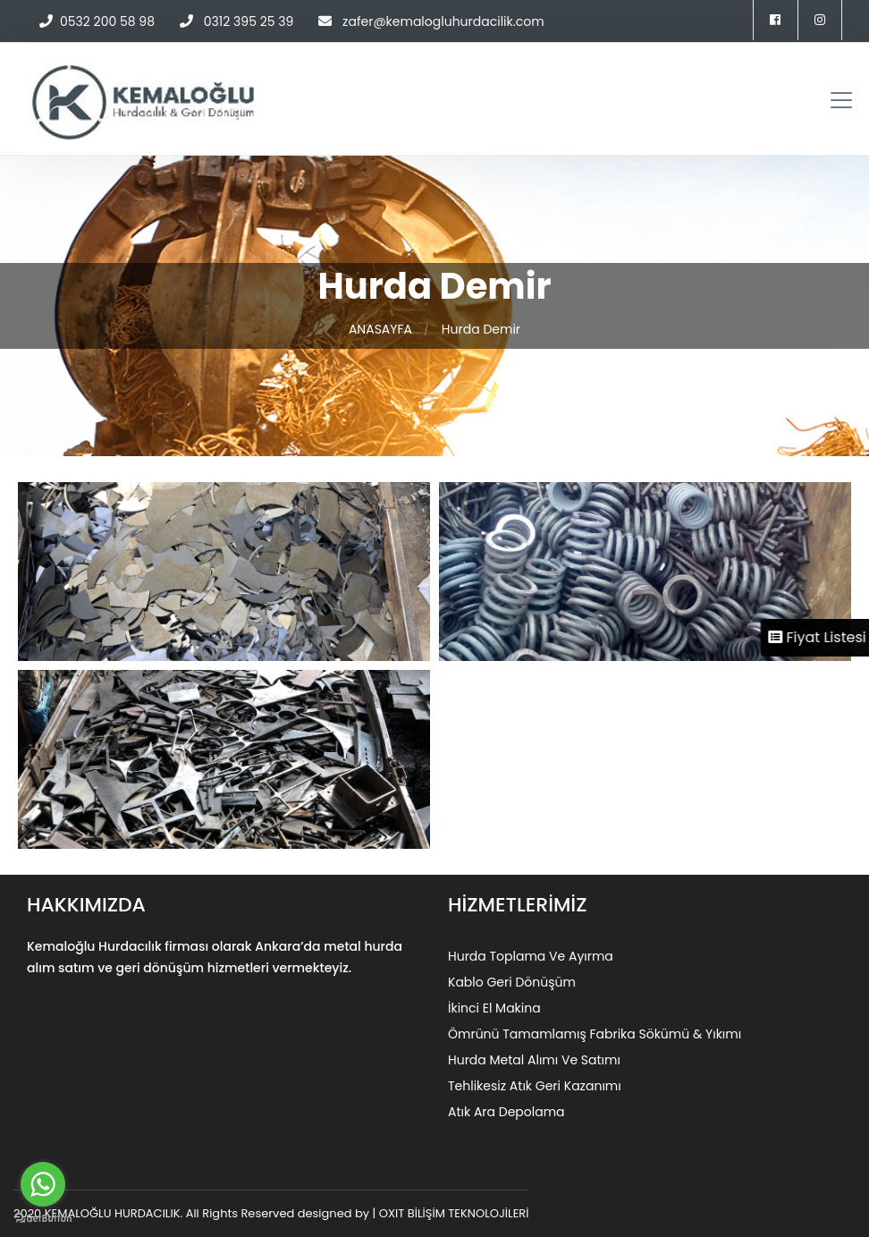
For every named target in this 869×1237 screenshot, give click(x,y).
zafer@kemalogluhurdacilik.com (443, 21)
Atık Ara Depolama (506, 1112)
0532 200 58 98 (107, 21)
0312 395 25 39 (246, 21)
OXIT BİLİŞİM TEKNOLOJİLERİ (454, 1213)
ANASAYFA (380, 329)
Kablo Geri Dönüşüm (512, 982)
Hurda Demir (481, 329)
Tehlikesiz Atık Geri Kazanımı (534, 1086)
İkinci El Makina (494, 1008)
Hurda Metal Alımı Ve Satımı (534, 1060)
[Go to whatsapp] (43, 1184)
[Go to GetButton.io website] (43, 1218)
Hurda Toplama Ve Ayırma (530, 956)
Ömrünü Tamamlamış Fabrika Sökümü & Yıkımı (594, 1034)
